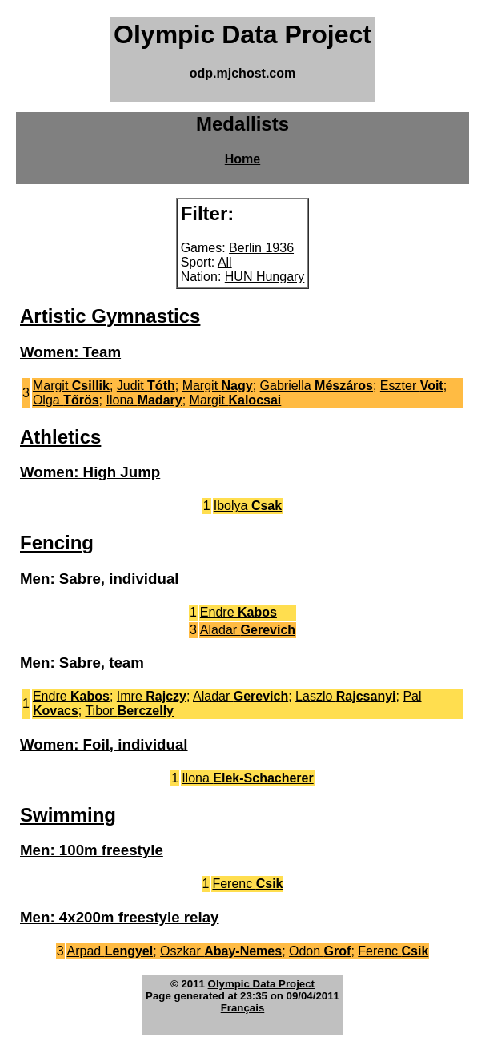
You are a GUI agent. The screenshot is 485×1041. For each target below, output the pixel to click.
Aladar (247, 630)
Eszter (411, 385)
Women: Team (70, 352)
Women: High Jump (90, 472)
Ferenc (247, 883)
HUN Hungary (265, 276)
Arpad (110, 951)
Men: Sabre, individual (99, 578)
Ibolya (248, 505)
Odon (320, 951)
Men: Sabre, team (82, 662)
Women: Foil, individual (104, 744)
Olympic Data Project (261, 984)
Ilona (144, 400)
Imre (151, 696)
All (225, 262)
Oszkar (221, 951)
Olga (66, 400)
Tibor (129, 710)
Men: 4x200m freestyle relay (119, 917)
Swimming (68, 815)
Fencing (57, 542)
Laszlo (345, 696)
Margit (71, 385)
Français (243, 1008)
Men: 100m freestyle (91, 850)
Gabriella (316, 385)
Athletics (60, 437)
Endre (238, 612)
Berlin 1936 (261, 248)
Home (242, 159)
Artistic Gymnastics (110, 316)
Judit (146, 385)
